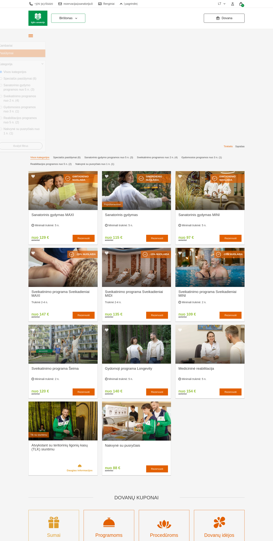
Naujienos (90, 500)
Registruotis (92, 512)
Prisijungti (90, 519)
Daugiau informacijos (80, 357)
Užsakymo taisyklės (139, 471)
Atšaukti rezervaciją (139, 489)
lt (222, 3)
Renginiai (106, 4)
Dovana (224, 18)
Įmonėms (90, 494)
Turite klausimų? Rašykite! (194, 479)
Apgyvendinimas (95, 481)
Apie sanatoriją (94, 465)
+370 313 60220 (41, 4)
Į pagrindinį (128, 4)
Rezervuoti (84, 128)
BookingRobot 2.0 (234, 535)
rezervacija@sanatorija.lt (75, 4)
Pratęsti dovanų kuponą (141, 483)
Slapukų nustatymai (139, 465)
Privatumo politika (137, 477)
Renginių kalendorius (98, 487)
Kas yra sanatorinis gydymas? (97, 473)
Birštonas (68, 18)
